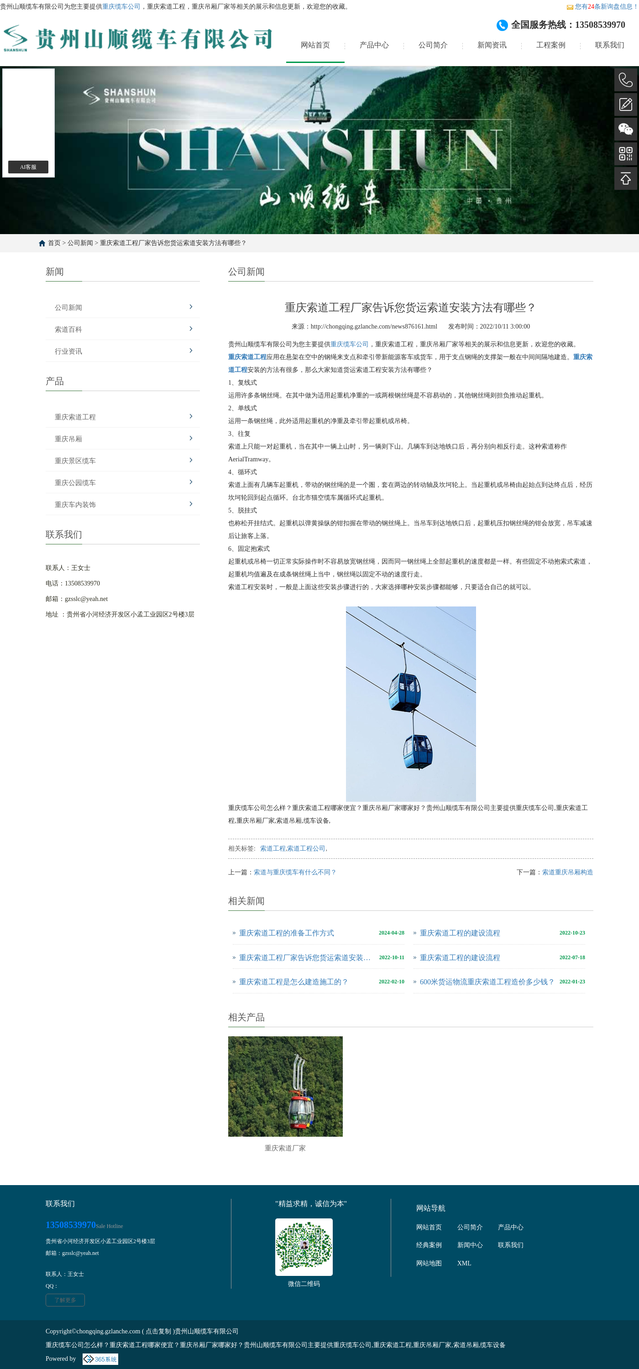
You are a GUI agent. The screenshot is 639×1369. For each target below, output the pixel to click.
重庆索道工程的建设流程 (460, 933)
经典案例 (429, 1245)
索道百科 (68, 329)
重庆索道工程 (75, 417)
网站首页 (315, 45)
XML (464, 1263)
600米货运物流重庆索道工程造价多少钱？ (487, 982)
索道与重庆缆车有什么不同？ (295, 872)
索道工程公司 (306, 848)
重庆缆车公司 (121, 6)
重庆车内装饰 (75, 504)
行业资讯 (68, 351)
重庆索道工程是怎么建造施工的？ (294, 982)
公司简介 (433, 45)
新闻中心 (470, 1245)
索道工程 (273, 848)
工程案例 (551, 45)
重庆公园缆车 (75, 482)
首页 (54, 243)
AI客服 (28, 167)
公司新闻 (80, 243)
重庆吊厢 (68, 439)
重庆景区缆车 (75, 461)
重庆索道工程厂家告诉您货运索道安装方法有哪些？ (173, 243)
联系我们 (609, 45)
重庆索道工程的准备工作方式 (286, 933)
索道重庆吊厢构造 (567, 872)
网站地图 (429, 1263)
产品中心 (374, 45)
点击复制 (158, 1331)
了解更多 (65, 1300)
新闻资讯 (492, 45)
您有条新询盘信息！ (602, 6)
